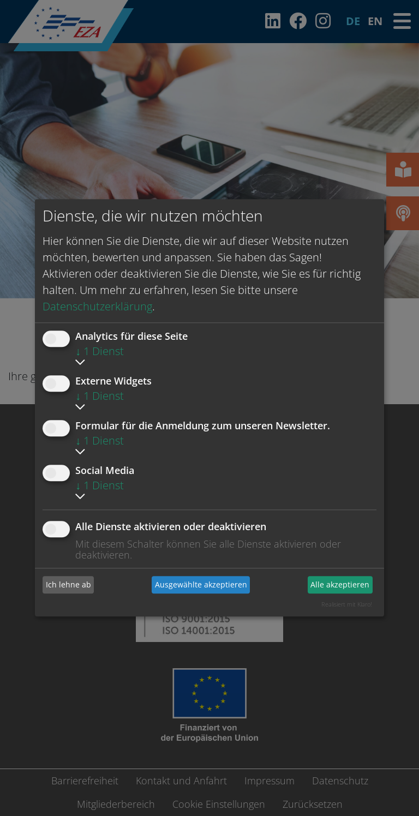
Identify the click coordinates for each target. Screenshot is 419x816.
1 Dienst (99, 351)
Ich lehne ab (68, 584)
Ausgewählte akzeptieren (201, 584)
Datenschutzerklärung (97, 306)
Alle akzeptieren (339, 584)
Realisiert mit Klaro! (346, 604)
